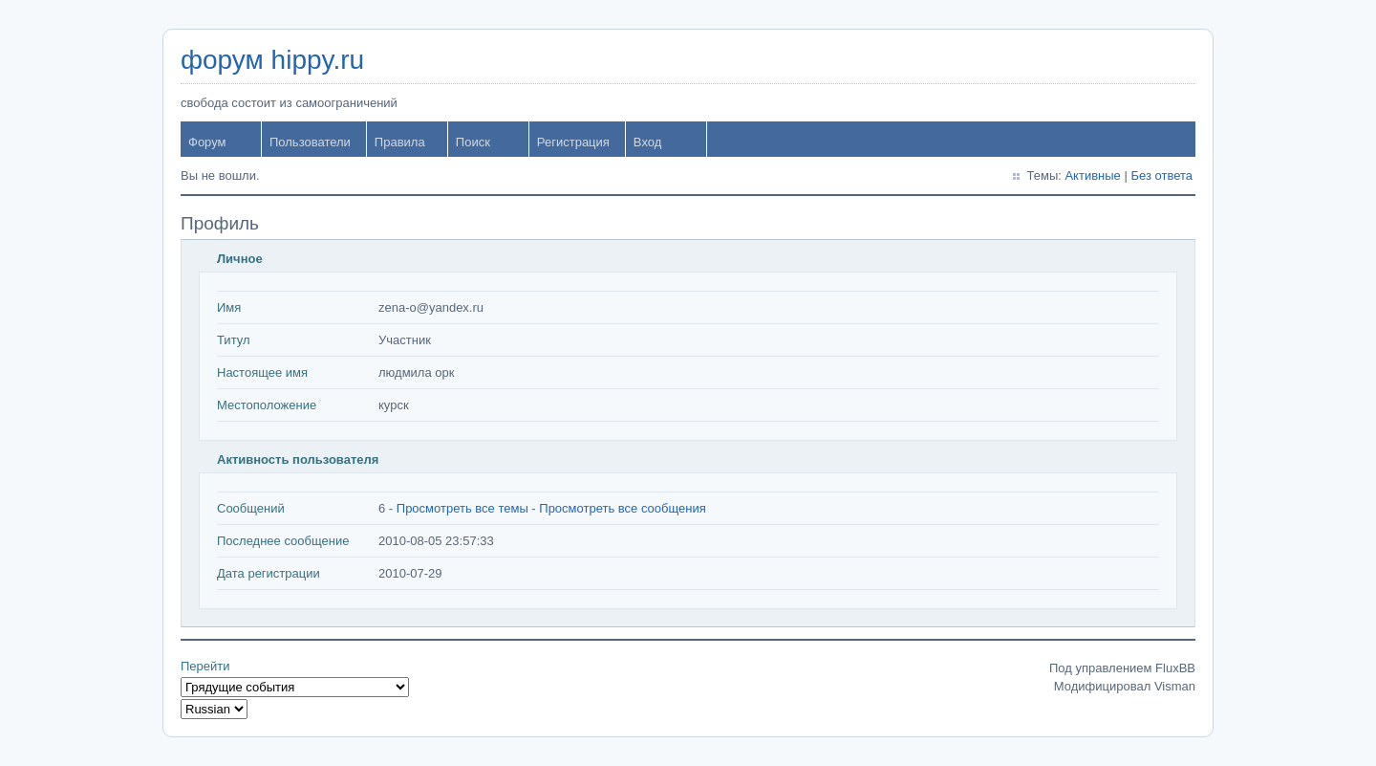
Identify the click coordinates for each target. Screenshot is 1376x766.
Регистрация (573, 142)
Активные (1092, 175)
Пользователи (310, 142)
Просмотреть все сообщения (622, 508)
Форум (207, 142)
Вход (647, 142)
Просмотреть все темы (462, 508)
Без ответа (1161, 175)
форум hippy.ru (272, 60)
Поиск (473, 142)
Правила (400, 142)
